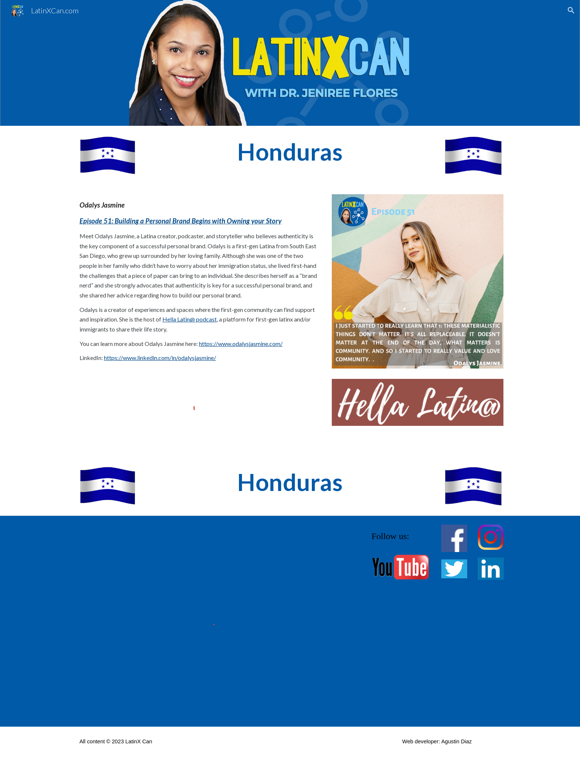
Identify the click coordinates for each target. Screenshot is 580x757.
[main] (290, 152)
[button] (571, 10)
